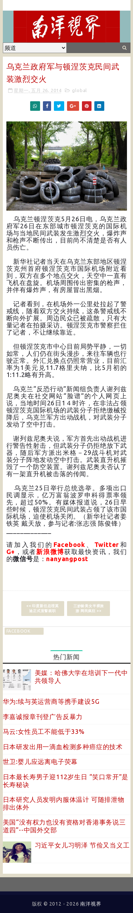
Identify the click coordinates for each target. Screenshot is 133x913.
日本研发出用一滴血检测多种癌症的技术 (63, 746)
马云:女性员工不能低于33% (44, 731)
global (79, 90)
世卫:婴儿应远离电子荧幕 (40, 761)
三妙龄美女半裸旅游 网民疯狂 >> (88, 608)
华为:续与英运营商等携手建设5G (51, 701)
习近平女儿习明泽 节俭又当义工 (82, 845)
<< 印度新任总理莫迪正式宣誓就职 (42, 608)
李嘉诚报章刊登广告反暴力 (43, 716)
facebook (18, 631)
